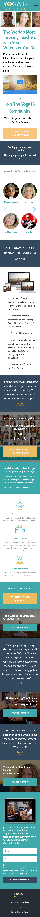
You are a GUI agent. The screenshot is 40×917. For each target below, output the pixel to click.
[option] (20, 393)
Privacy (20, 907)
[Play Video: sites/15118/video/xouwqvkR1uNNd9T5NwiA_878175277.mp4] (20, 82)
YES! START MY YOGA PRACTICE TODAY (20, 451)
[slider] (19, 92)
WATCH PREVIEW (20, 627)
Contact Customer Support (20, 912)
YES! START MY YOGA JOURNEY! (20, 599)
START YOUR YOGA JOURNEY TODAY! (20, 133)
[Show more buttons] (35, 92)
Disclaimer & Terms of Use (20, 902)
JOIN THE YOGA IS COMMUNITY (20, 879)
